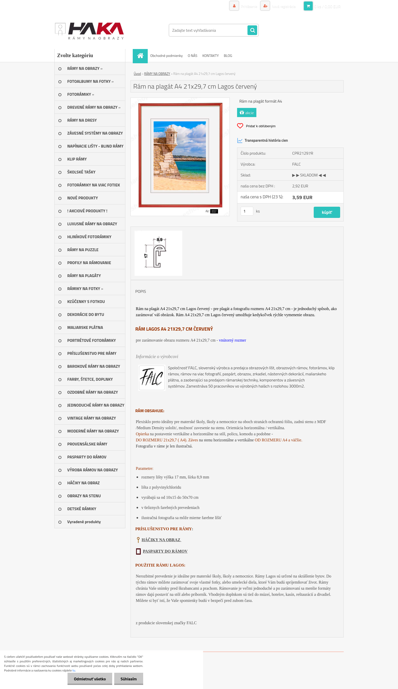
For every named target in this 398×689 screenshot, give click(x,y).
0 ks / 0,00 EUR (327, 6)
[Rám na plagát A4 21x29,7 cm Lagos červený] (180, 100)
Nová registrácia (283, 6)
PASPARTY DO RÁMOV (165, 551)
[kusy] (247, 211)
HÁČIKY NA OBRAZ (161, 540)
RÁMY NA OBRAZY (157, 73)
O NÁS (192, 55)
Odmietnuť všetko (90, 679)
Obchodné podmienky (166, 55)
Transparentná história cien (262, 140)
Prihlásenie (249, 6)
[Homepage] (142, 55)
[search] (252, 30)
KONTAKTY (210, 55)
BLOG (228, 55)
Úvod (137, 73)
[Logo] (89, 30)
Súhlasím (129, 679)
